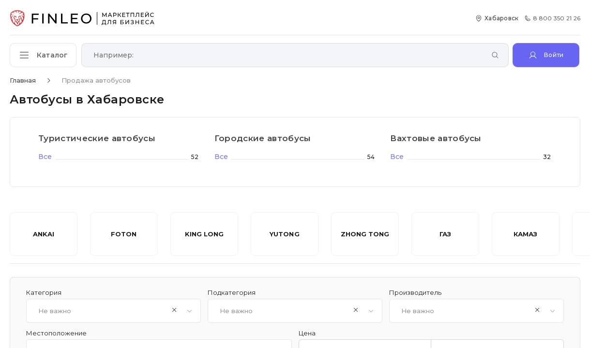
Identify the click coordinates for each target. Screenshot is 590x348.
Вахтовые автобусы (436, 138)
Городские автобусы (262, 138)
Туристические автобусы (96, 138)
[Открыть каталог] (43, 55)
